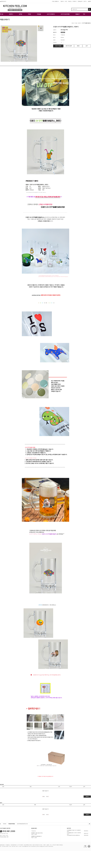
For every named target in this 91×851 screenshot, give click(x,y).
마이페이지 (75, 1)
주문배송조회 (80, 1)
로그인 (66, 1)
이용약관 (4, 823)
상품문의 (89, 1)
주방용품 (39, 14)
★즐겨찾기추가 (3, 1)
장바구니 (85, 1)
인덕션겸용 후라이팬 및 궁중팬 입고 (73, 835)
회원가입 (69, 1)
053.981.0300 (18, 10)
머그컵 (1, 14)
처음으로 (62, 1)
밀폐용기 (77, 14)
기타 (84, 14)
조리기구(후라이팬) (65, 14)
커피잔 (29, 14)
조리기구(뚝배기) (51, 14)
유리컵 (20, 14)
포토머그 (11, 14)
